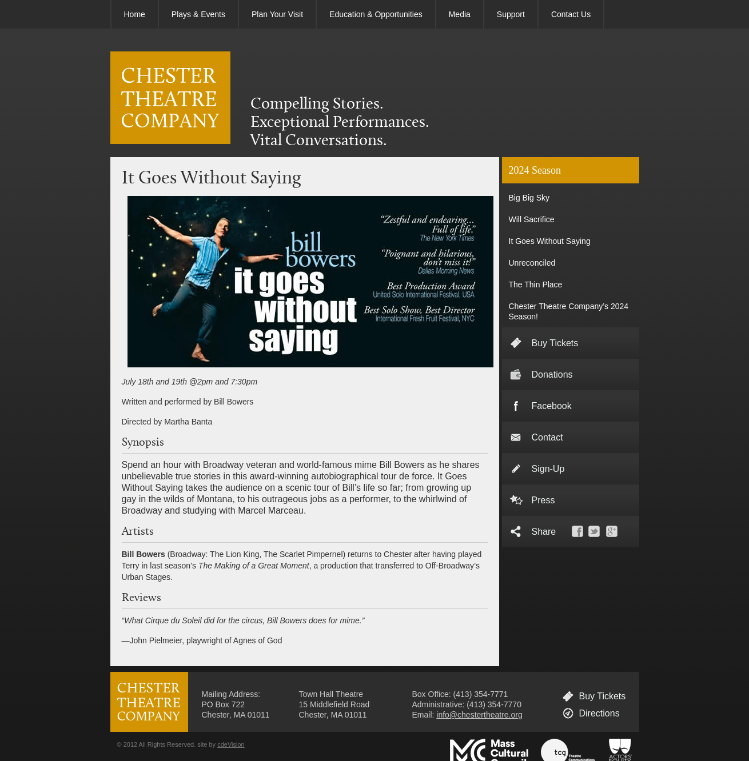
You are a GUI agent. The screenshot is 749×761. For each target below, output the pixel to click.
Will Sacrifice (532, 219)
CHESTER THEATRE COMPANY (170, 97)
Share (544, 531)
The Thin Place (536, 284)
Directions (599, 713)
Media (460, 14)
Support (511, 14)
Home (134, 14)
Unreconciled (532, 262)
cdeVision (231, 744)
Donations (552, 374)
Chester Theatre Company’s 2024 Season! (569, 311)
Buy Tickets (555, 343)
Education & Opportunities (376, 14)
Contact (547, 437)
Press (543, 500)
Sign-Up (548, 469)
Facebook (552, 406)
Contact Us (571, 14)
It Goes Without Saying (550, 241)
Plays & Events (198, 14)
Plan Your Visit (277, 14)
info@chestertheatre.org (479, 714)
